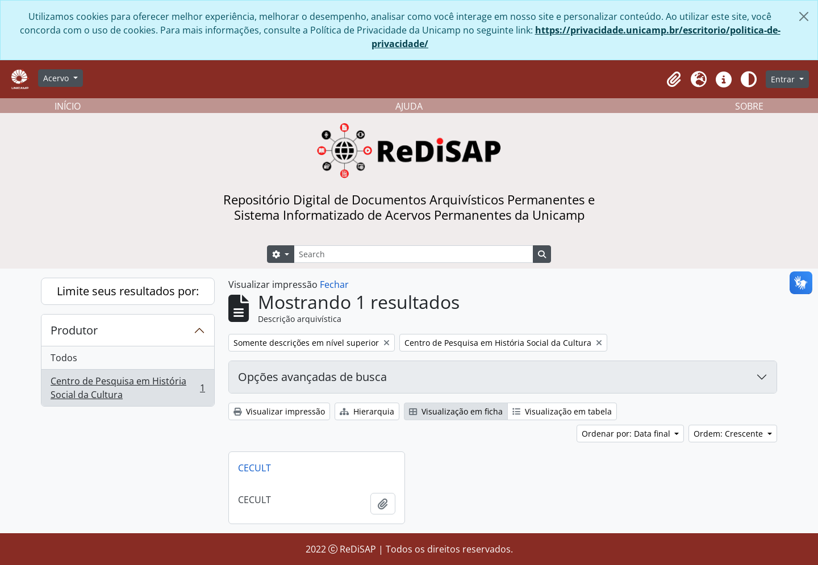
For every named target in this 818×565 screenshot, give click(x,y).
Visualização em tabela (562, 411)
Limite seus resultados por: (128, 291)
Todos (64, 357)
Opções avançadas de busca (312, 376)
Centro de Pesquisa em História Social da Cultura (127, 388)
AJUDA (409, 106)
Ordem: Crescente (729, 433)
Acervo (57, 78)
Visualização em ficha (456, 411)
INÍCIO (68, 106)
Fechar (334, 284)
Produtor (74, 330)
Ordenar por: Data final (627, 433)
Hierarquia (367, 411)
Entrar (784, 79)
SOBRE (749, 106)
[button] (673, 79)
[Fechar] (803, 16)
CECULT (254, 468)
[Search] (413, 254)
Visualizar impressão (279, 411)
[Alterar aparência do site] (748, 79)
